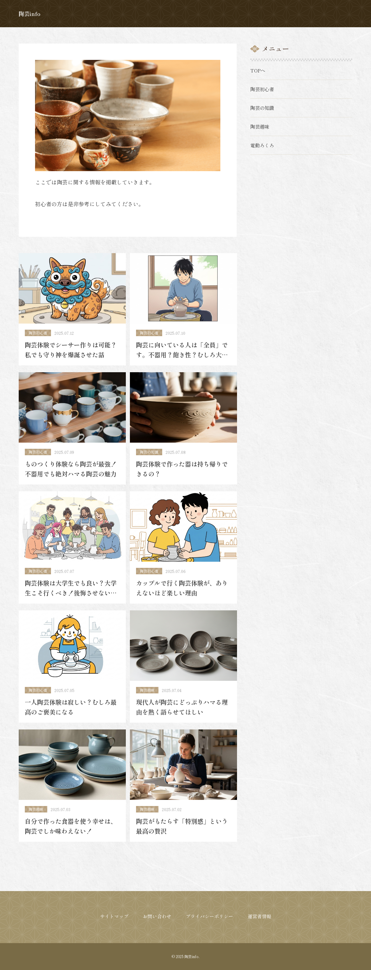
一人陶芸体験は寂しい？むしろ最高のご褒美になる (71, 714)
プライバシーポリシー (209, 916)
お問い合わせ (157, 916)
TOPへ (258, 70)
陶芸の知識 (149, 455)
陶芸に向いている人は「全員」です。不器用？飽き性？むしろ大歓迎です (183, 356)
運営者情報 (259, 916)
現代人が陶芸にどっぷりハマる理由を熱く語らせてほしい (183, 714)
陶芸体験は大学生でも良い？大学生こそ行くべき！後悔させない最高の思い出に (71, 598)
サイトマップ (114, 916)
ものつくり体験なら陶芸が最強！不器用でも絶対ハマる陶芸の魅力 (71, 472)
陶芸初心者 (38, 333)
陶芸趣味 (147, 697)
